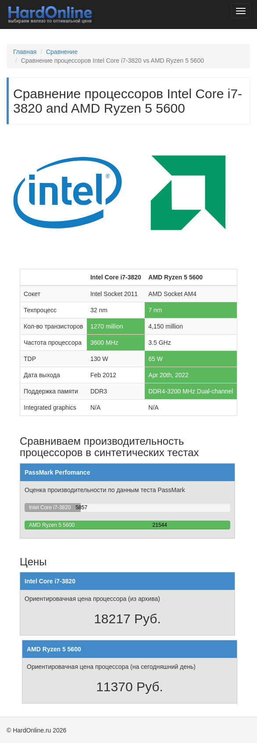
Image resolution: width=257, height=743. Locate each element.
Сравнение (62, 51)
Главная (24, 51)
